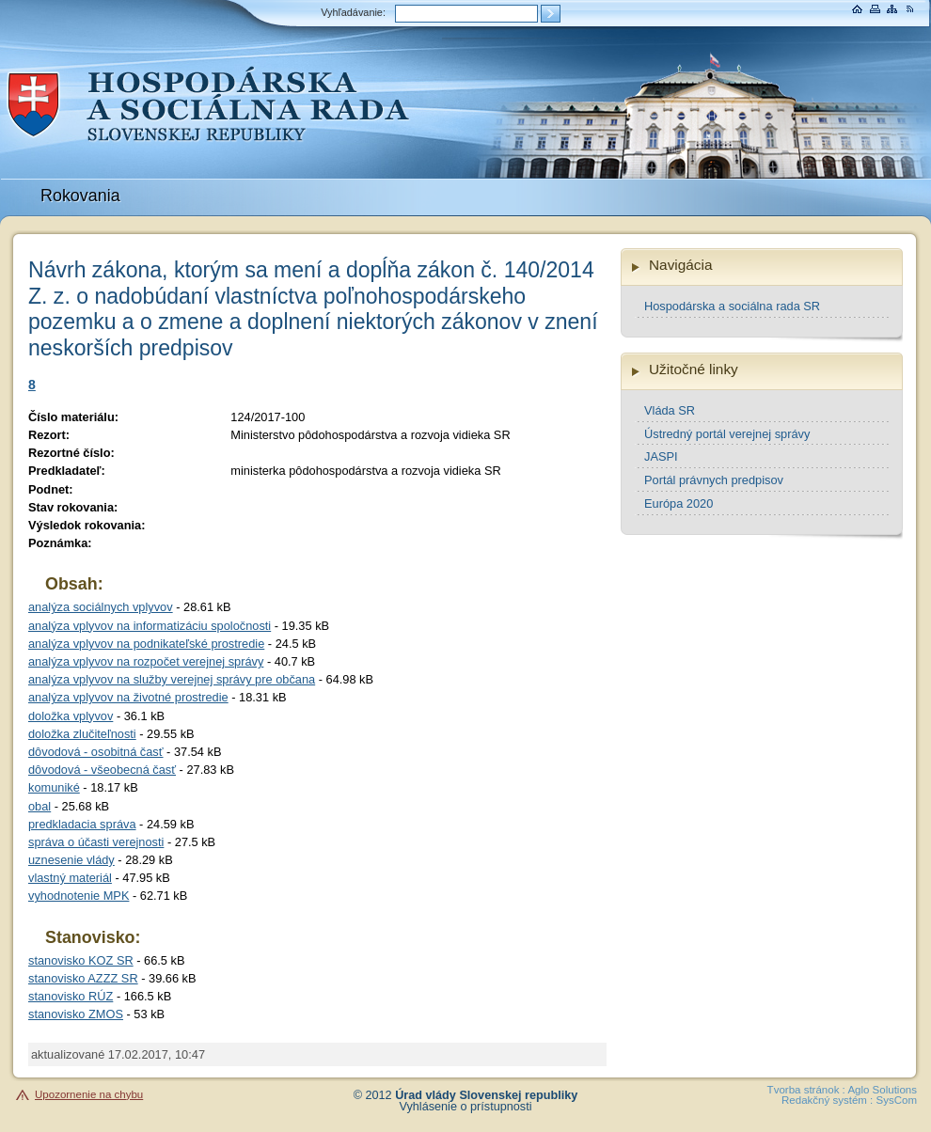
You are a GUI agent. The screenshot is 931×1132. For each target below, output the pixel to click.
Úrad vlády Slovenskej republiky (486, 1095)
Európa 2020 (678, 503)
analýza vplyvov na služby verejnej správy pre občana (171, 679)
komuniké (54, 787)
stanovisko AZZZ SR (83, 978)
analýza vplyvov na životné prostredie (128, 697)
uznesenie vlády (71, 860)
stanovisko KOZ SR (81, 960)
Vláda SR (669, 410)
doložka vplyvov (70, 716)
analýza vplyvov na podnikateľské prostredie (146, 644)
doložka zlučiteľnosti (82, 734)
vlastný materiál (70, 878)
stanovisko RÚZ (70, 996)
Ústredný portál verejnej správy (727, 434)
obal (39, 806)
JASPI (661, 456)
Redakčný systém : (827, 1100)
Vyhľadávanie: (353, 12)
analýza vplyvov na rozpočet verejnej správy (145, 661)
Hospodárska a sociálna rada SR (732, 306)
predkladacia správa (82, 824)
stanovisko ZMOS (75, 1014)
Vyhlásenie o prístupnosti (466, 1106)
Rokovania (80, 195)
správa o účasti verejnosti (96, 842)
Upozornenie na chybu (89, 1094)
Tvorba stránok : (806, 1089)
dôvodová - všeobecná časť (102, 770)
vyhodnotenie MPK (78, 895)
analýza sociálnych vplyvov (100, 607)
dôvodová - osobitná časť (96, 752)
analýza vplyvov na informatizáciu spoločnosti (149, 626)
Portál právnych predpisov (713, 480)
